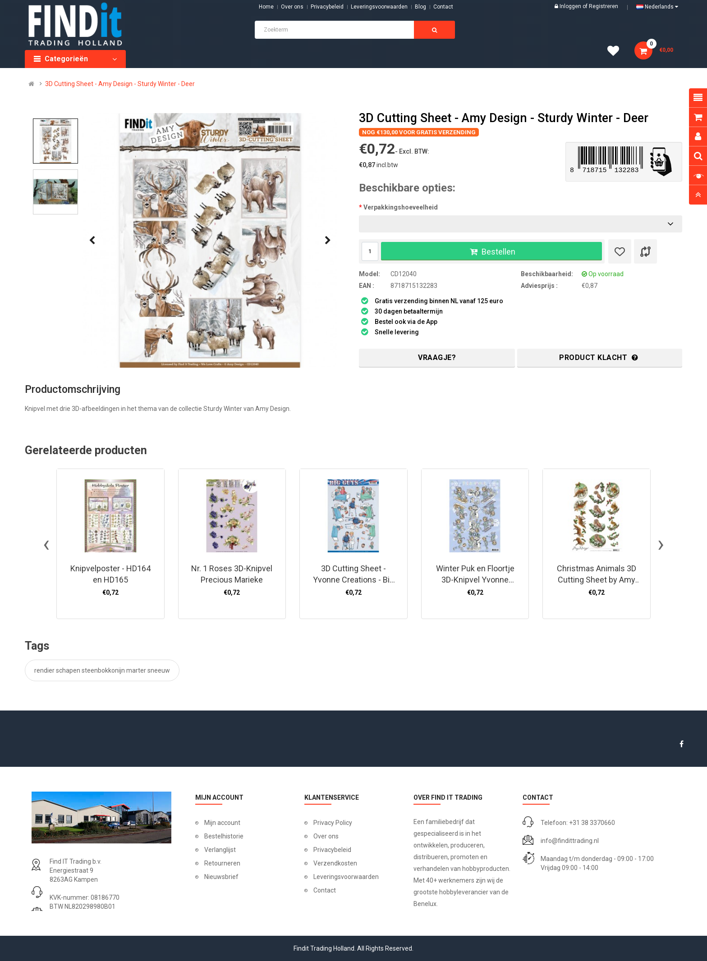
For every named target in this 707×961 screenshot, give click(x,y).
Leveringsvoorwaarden (379, 6)
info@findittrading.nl (570, 840)
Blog (420, 6)
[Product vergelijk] (645, 251)
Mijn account (222, 822)
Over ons (292, 6)
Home (266, 6)
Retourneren (222, 863)
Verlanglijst (220, 849)
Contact (324, 890)
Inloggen (571, 6)
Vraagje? (437, 357)
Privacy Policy (332, 822)
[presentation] (92, 240)
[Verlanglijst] (619, 251)
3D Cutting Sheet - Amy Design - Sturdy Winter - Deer (120, 84)
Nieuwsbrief (221, 876)
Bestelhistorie (223, 836)
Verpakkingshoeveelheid (400, 207)
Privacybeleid (327, 6)
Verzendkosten (335, 863)
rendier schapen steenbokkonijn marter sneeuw (102, 670)
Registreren (603, 6)
